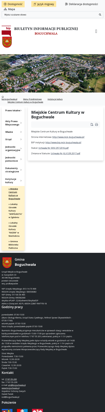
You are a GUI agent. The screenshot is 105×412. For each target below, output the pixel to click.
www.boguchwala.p (63, 277)
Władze (14, 131)
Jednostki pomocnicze (14, 159)
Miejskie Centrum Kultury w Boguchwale (25, 102)
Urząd (14, 139)
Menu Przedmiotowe (32, 99)
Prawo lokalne (14, 110)
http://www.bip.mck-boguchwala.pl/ (63, 142)
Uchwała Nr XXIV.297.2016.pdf (53, 147)
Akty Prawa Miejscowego (14, 123)
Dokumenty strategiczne (14, 170)
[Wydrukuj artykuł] (96, 124)
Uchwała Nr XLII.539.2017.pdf (65, 153)
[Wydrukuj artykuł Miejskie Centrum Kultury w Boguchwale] (93, 124)
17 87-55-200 (63, 265)
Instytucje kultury (55, 99)
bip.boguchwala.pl (9, 99)
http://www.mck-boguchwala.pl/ (68, 137)
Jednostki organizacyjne (14, 148)
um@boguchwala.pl (63, 274)
